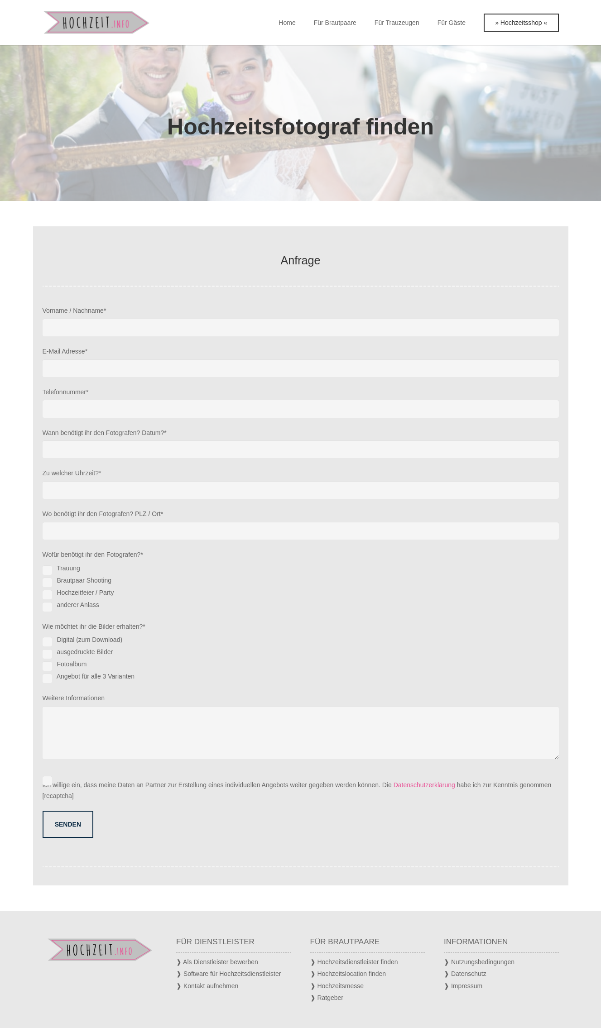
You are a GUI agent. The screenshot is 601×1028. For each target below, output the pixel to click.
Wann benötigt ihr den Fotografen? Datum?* (301, 444)
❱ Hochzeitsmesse (337, 986)
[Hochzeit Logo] (96, 22)
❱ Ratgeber (326, 997)
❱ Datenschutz (465, 973)
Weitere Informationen (301, 726)
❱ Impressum (463, 986)
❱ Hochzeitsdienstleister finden (354, 962)
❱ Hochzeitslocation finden (348, 973)
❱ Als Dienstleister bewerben (217, 962)
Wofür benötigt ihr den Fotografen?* (301, 581)
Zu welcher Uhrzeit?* (301, 484)
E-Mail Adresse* (301, 362)
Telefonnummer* (301, 403)
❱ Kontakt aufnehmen (207, 986)
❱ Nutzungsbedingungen (479, 962)
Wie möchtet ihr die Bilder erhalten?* (301, 653)
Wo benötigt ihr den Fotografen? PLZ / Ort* (301, 525)
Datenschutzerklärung (424, 785)
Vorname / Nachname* (301, 321)
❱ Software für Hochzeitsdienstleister (228, 973)
